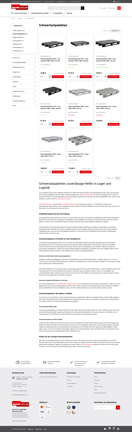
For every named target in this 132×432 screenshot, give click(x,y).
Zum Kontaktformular (75, 1)
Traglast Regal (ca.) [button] (19, 101)
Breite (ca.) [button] (16, 57)
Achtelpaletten (18, 51)
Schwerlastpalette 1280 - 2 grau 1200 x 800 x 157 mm (50, 155)
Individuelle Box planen (40, 13)
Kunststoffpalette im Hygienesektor (66, 283)
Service (69, 13)
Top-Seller (115, 31)
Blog (95, 389)
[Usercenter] (102, 8)
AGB (45, 429)
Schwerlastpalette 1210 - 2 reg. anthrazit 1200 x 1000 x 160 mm (78, 60)
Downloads (70, 386)
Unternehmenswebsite (19, 421)
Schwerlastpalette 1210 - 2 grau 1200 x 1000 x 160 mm (106, 107)
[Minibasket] (119, 8)
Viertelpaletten (18, 47)
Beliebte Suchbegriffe (100, 393)
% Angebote (57, 13)
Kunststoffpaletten (87, 344)
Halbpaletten (17, 44)
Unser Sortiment (19, 13)
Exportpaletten (18, 40)
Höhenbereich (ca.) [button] (19, 67)
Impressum (30, 429)
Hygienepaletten (19, 37)
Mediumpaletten (19, 30)
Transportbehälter (87, 194)
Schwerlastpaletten (20, 34)
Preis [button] (14, 105)
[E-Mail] (105, 407)
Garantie (69, 380)
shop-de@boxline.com (19, 394)
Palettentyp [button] (16, 96)
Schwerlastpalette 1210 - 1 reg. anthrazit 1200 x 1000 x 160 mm (50, 107)
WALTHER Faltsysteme (46, 204)
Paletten (17, 25)
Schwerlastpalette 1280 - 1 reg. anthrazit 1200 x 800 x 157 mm (50, 60)
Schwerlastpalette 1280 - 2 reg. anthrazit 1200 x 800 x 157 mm (106, 60)
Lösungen (96, 380)
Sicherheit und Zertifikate (74, 377)
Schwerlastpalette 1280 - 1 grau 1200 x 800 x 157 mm (78, 107)
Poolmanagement (71, 383)
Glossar (96, 383)
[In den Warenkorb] (58, 76)
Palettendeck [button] (17, 77)
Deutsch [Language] (117, 1)
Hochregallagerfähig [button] (19, 62)
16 (117, 178)
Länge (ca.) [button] (16, 72)
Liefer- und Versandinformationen (48, 377)
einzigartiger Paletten (68, 204)
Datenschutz (38, 429)
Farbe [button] (14, 86)
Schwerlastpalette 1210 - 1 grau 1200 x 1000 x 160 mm (78, 155)
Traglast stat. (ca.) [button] (18, 91)
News (95, 377)
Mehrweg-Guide (98, 386)
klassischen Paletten (61, 198)
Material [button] (15, 81)
